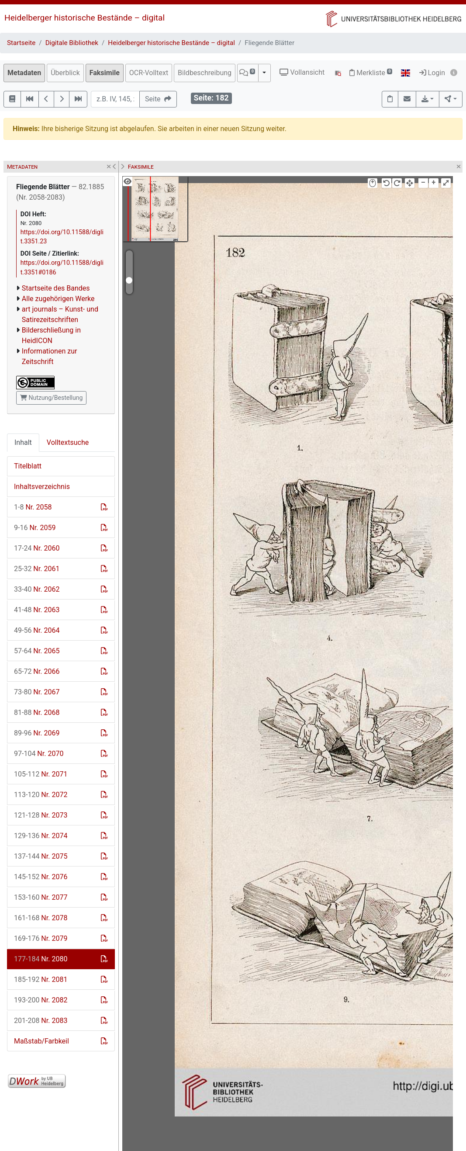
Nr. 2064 (36, 630)
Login (432, 73)
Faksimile (105, 73)
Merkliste (370, 73)
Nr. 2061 (36, 569)
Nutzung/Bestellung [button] (51, 397)
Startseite (21, 43)
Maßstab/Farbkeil (41, 1041)
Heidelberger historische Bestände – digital (84, 18)
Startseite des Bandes (56, 288)
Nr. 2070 (38, 753)
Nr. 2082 (40, 1000)
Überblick (65, 73)
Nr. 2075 (40, 856)
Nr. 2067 (36, 692)
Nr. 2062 (36, 589)
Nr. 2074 (40, 836)
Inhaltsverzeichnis (42, 486)
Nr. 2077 (40, 897)
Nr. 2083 (40, 1020)
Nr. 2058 (33, 507)
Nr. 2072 (40, 794)
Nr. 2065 (36, 651)
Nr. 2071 (40, 774)
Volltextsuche (68, 442)
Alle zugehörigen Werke (58, 299)
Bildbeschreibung (204, 73)
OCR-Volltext (148, 73)
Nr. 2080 (40, 959)
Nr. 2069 (36, 733)
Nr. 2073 (40, 815)
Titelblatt (27, 466)
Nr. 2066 (36, 671)
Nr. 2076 (40, 877)
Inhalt (23, 442)
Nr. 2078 (40, 918)
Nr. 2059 (34, 527)
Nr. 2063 (36, 610)
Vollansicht (302, 72)
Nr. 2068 (36, 712)
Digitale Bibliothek (71, 43)
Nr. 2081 (40, 979)
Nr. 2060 (36, 548)
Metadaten (24, 73)
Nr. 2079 (40, 938)
